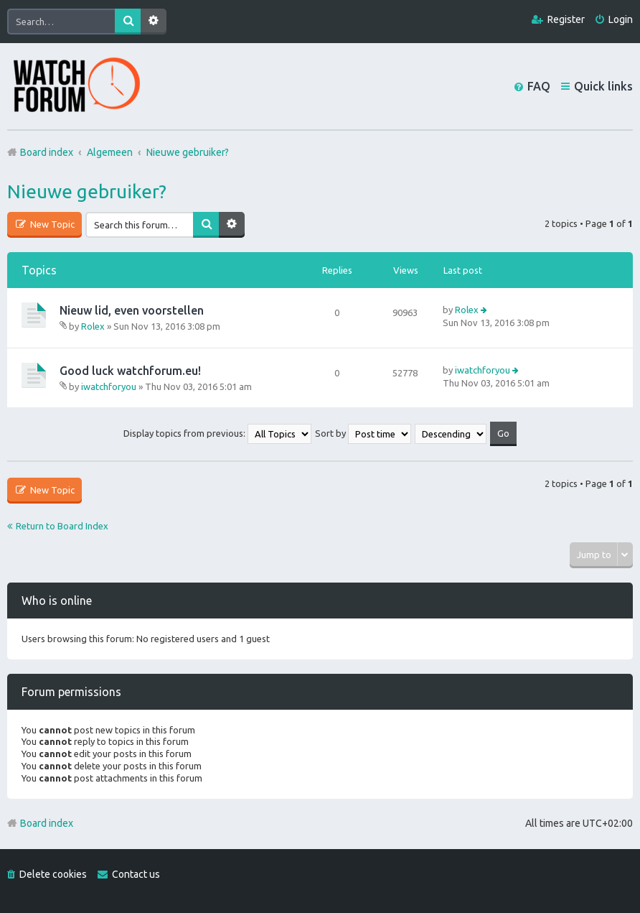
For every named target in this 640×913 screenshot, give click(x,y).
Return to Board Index (62, 526)
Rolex (93, 326)
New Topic (51, 224)
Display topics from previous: (217, 433)
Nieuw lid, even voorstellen (132, 310)
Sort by (363, 433)
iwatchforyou (108, 386)
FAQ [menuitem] (538, 86)
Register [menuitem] (566, 19)
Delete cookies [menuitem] (53, 874)
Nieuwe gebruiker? (86, 191)
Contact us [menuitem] (136, 874)
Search (128, 21)
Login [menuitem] (620, 19)
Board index (46, 823)
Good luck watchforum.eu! (130, 370)
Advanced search (153, 21)
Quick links (603, 86)
